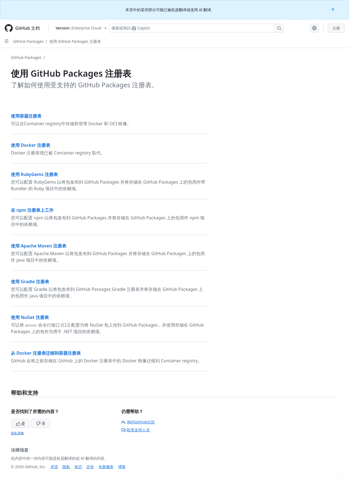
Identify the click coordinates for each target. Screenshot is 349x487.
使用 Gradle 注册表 (30, 282)
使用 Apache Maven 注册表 (38, 246)
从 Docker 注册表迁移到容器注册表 (46, 353)
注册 (336, 28)
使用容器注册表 (26, 116)
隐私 (66, 466)
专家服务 (106, 466)
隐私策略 (17, 433)
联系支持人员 (135, 429)
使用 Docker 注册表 (30, 145)
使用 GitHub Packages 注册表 (75, 41)
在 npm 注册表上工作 (32, 210)
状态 (78, 466)
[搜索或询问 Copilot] (196, 28)
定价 (90, 466)
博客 (122, 466)
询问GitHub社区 (138, 422)
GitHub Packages (28, 41)
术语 (54, 466)
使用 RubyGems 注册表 (34, 174)
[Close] (333, 9)
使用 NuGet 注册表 (30, 317)
